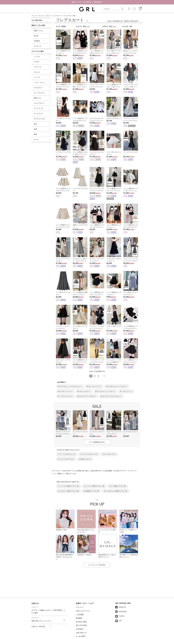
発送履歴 (79, 618)
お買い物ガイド (81, 633)
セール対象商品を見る (97, 442)
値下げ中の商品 (81, 625)
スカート (48, 15)
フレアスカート (57, 15)
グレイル (34, 15)
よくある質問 (80, 636)
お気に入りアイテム (83, 611)
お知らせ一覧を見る (38, 626)
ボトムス (41, 15)
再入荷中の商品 (81, 622)
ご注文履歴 (80, 614)
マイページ (80, 607)
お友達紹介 (80, 629)
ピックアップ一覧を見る (97, 565)
